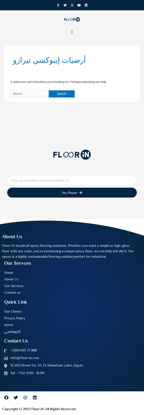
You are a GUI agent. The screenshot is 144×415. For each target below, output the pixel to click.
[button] (72, 31)
